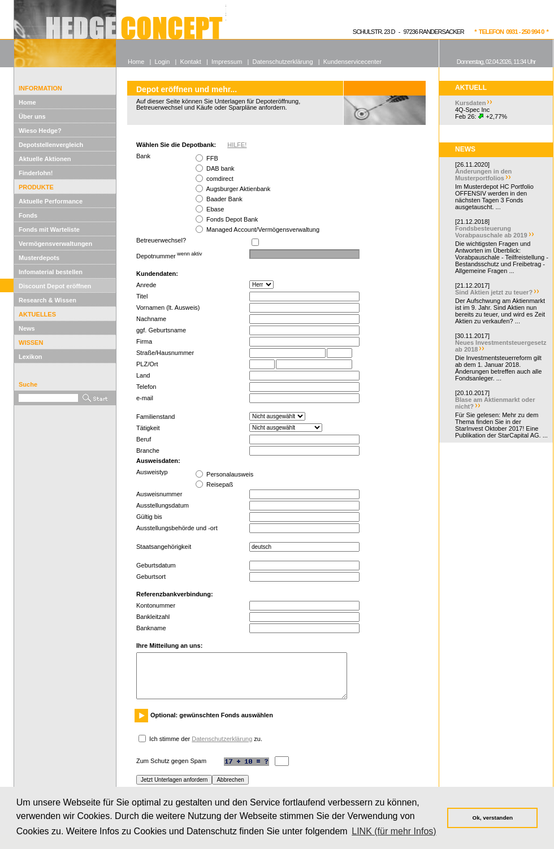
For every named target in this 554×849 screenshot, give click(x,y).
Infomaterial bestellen (51, 271)
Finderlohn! (36, 173)
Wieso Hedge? (40, 130)
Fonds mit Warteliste (49, 229)
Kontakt (190, 61)
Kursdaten (470, 102)
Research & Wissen (47, 300)
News (27, 328)
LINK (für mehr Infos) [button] (394, 831)
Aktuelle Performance (51, 201)
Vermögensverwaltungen (55, 243)
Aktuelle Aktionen (45, 158)
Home (27, 102)
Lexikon (30, 356)
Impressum (226, 61)
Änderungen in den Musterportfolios (483, 174)
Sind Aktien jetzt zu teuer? (494, 292)
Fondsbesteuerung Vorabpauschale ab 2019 (491, 232)
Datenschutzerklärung (222, 738)
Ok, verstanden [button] (493, 818)
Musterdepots (39, 257)
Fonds (28, 215)
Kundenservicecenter (352, 61)
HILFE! (236, 144)
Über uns (32, 116)
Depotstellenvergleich (51, 144)
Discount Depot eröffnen (55, 286)
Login (162, 61)
